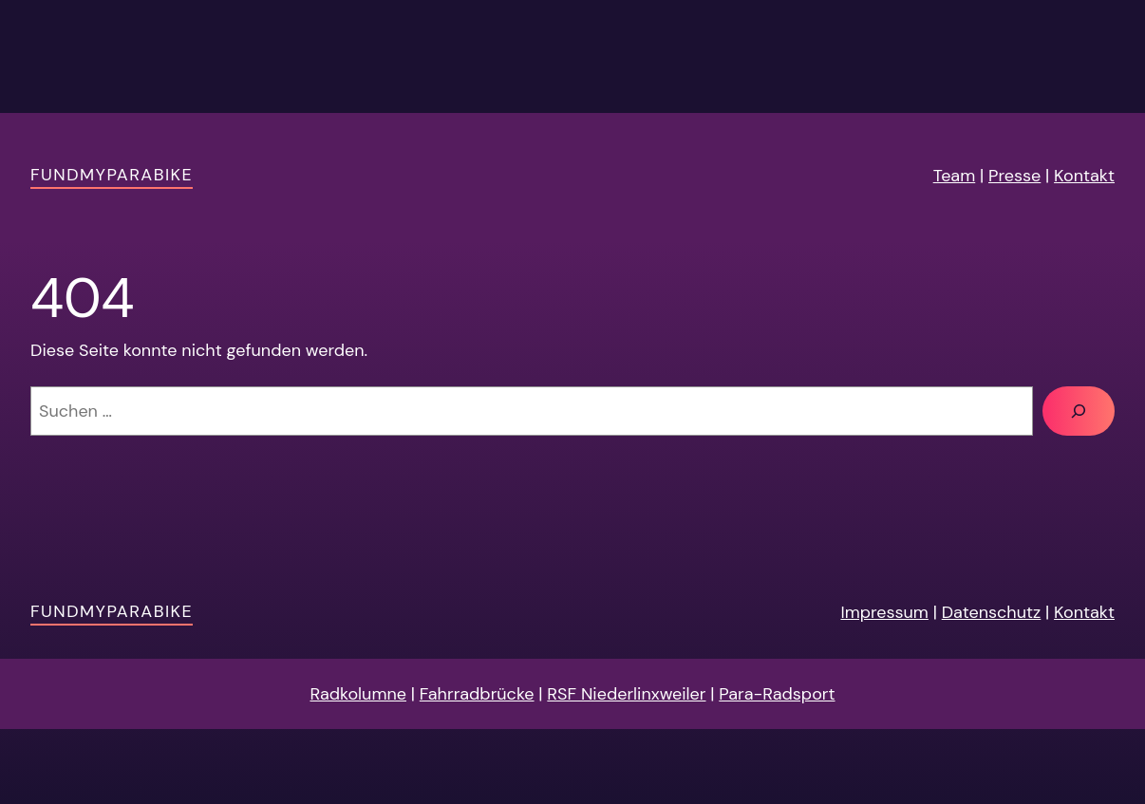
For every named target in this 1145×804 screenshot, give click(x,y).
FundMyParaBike (111, 174)
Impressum (884, 612)
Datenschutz (992, 612)
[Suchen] (1078, 411)
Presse (1014, 175)
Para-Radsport (777, 693)
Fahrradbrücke (477, 693)
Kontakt (1084, 175)
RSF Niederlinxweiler (626, 693)
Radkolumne (358, 693)
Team (954, 175)
